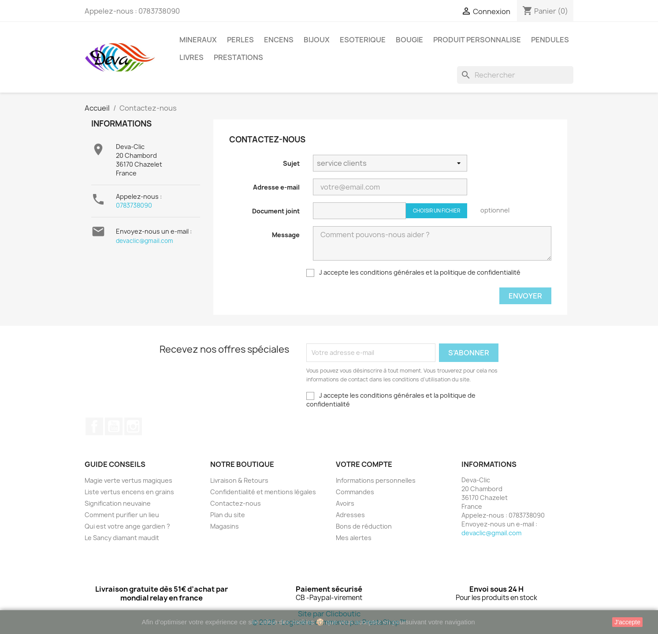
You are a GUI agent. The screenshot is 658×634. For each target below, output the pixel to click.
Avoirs (345, 503)
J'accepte (627, 622)
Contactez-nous (235, 503)
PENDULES (550, 40)
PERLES (240, 40)
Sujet (291, 163)
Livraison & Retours (239, 480)
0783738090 (134, 205)
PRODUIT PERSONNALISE (477, 40)
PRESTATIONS (238, 57)
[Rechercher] (515, 75)
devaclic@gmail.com (144, 241)
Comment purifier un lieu (122, 515)
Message (286, 235)
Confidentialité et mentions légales (263, 492)
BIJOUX (317, 40)
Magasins (224, 526)
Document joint (276, 211)
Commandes (355, 492)
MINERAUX (198, 40)
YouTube (114, 426)
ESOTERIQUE (363, 40)
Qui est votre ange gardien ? (127, 526)
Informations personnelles (376, 480)
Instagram (133, 426)
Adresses (350, 515)
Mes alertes (354, 537)
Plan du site (227, 515)
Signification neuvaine (118, 503)
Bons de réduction (364, 526)
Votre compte (364, 464)
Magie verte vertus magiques (128, 480)
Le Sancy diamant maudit (122, 537)
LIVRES (191, 57)
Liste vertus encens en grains (129, 492)
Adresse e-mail (276, 187)
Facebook (94, 426)
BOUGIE (409, 40)
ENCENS (279, 40)
